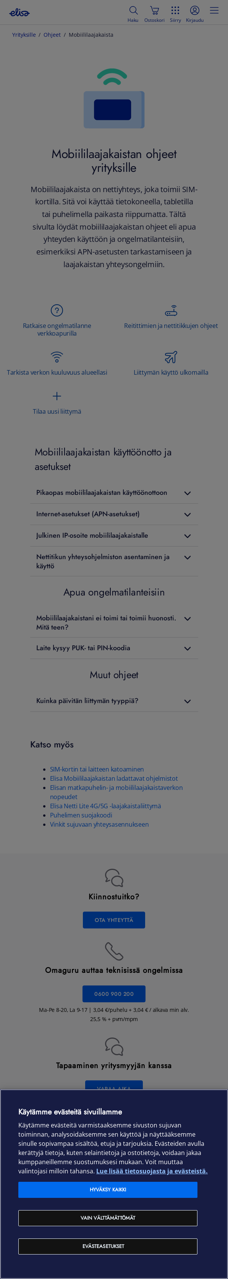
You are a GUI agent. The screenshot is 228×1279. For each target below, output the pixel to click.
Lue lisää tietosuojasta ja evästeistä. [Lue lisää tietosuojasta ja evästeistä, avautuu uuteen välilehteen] (152, 1171)
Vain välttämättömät (108, 1218)
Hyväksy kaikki (108, 1189)
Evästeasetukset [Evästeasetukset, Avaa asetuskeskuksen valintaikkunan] (103, 1246)
